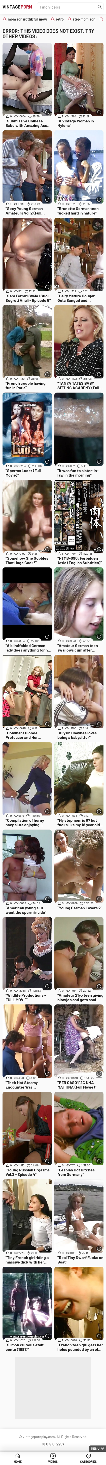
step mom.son (84, 19)
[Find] (99, 7)
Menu (95, 1448)
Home (18, 1461)
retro (60, 19)
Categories (88, 1461)
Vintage (17, 7)
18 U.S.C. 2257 (53, 1444)
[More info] (47, 112)
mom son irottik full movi (27, 19)
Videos (53, 1461)
